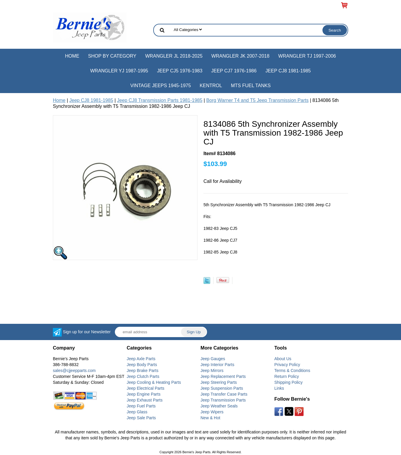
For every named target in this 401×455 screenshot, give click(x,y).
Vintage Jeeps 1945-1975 (160, 85)
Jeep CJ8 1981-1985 (288, 70)
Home (72, 55)
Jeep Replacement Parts (223, 376)
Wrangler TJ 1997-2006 (307, 55)
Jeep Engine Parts (143, 394)
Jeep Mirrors (212, 370)
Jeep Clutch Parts (143, 376)
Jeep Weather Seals (219, 406)
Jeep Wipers (212, 412)
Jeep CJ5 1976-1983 (180, 70)
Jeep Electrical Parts (145, 388)
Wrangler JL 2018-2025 (174, 55)
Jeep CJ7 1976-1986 (234, 70)
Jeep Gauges (212, 358)
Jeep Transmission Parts (223, 400)
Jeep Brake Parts (142, 370)
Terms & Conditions (292, 370)
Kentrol (211, 85)
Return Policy (286, 376)
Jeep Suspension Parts (221, 388)
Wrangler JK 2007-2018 (240, 55)
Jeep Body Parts (142, 364)
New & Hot (210, 417)
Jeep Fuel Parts (141, 406)
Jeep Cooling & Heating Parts (154, 382)
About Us (282, 358)
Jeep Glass (137, 412)
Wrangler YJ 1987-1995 (119, 70)
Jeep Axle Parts (141, 358)
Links (279, 388)
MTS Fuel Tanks (251, 85)
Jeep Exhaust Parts (144, 400)
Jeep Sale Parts (141, 417)
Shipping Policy (288, 382)
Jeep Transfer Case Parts (223, 394)
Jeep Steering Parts (218, 382)
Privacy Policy (287, 364)
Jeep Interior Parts (217, 364)
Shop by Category (112, 55)
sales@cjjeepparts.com (74, 370)
